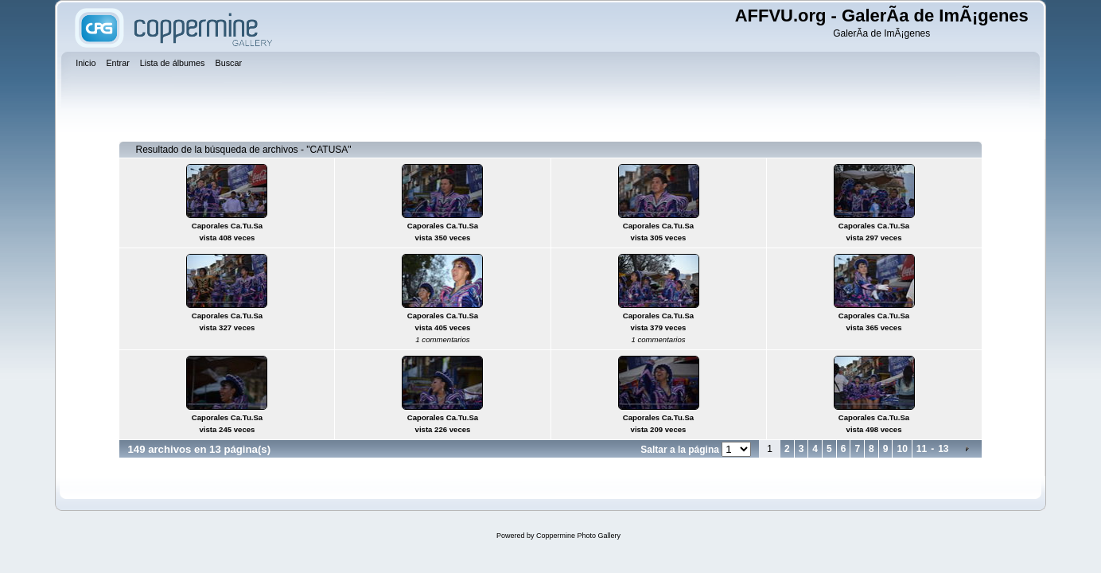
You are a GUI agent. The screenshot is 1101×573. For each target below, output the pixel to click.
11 (921, 448)
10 (902, 448)
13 (943, 448)
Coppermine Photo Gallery (578, 536)
